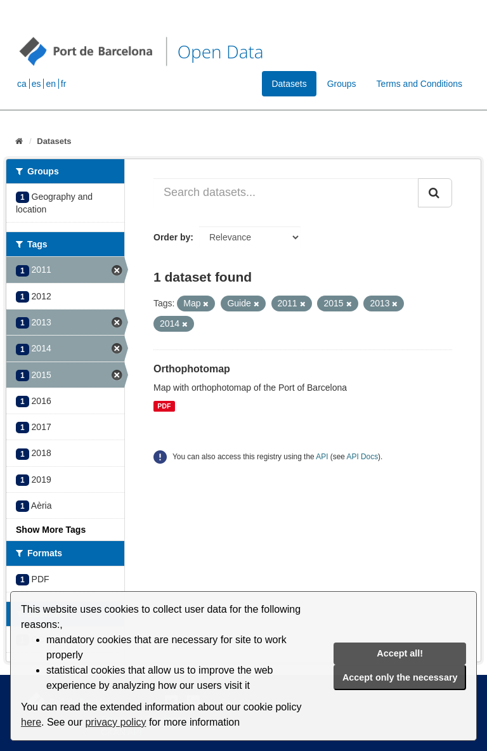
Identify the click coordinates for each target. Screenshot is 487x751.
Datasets (288, 84)
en (51, 84)
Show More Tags (51, 530)
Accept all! (400, 653)
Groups (341, 84)
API (322, 456)
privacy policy (115, 722)
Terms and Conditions (419, 84)
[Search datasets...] (286, 192)
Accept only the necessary (400, 677)
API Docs (363, 456)
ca (22, 84)
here (31, 722)
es (36, 84)
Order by (171, 237)
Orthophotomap (191, 368)
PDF (164, 406)
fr (64, 84)
